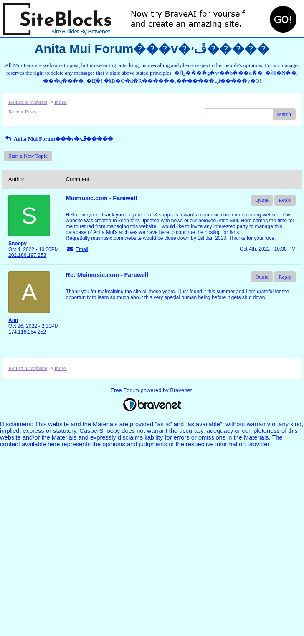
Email (82, 249)
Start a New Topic (28, 156)
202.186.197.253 (27, 255)
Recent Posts (22, 111)
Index (60, 102)
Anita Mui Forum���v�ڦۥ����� (58, 139)
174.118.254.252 (27, 332)
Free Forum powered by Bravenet (152, 390)
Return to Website (27, 102)
